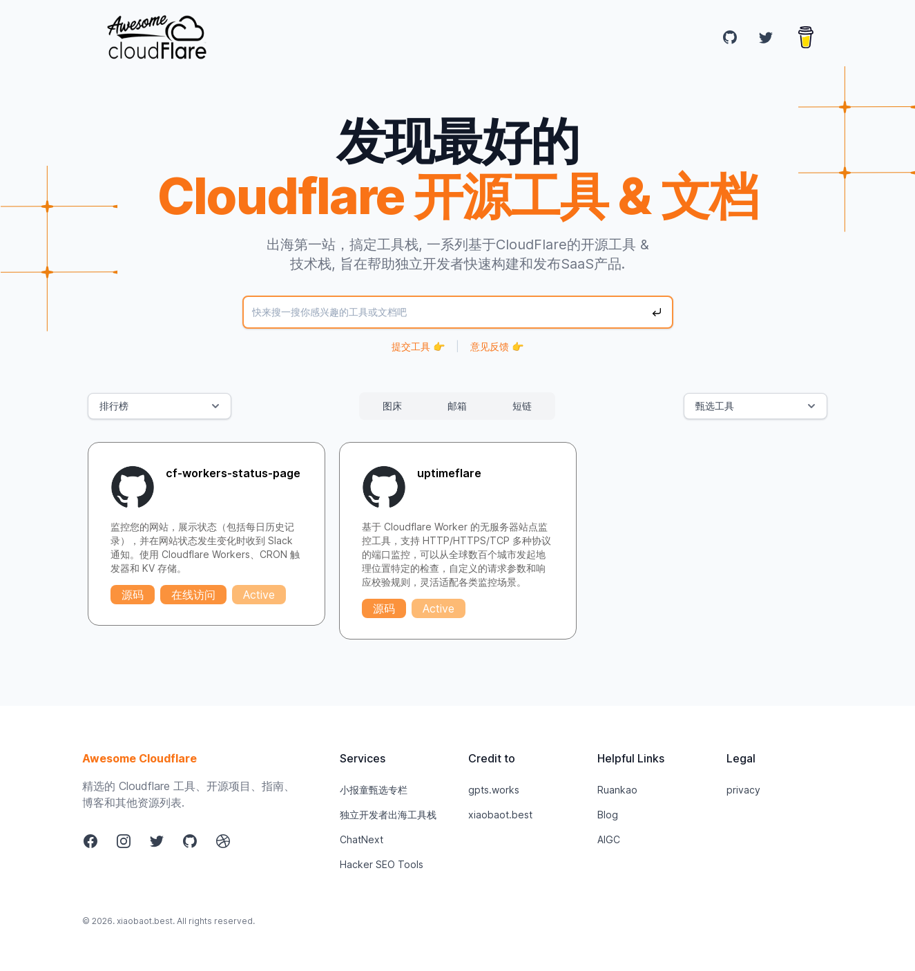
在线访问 (193, 595)
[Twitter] (766, 37)
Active (259, 595)
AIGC (608, 839)
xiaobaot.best (500, 814)
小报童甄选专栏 (373, 790)
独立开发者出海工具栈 (388, 814)
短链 (522, 406)
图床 (392, 406)
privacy (743, 790)
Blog (607, 814)
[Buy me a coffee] (806, 37)
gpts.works (493, 790)
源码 (133, 595)
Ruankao (617, 790)
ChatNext (361, 839)
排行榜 (160, 406)
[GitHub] (730, 37)
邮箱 (457, 406)
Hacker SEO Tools (381, 864)
